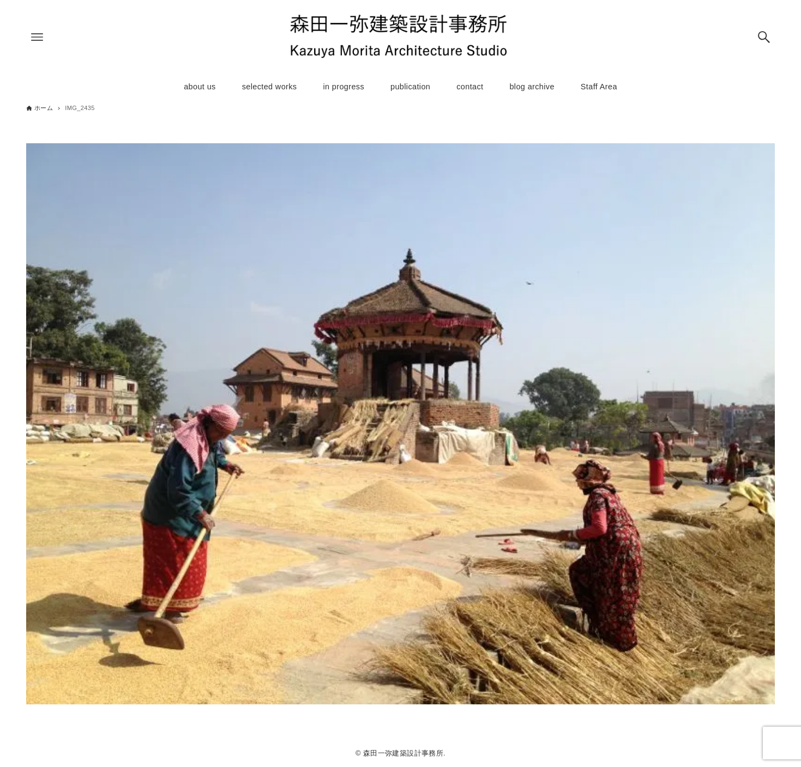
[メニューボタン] (37, 37)
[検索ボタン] (764, 37)
